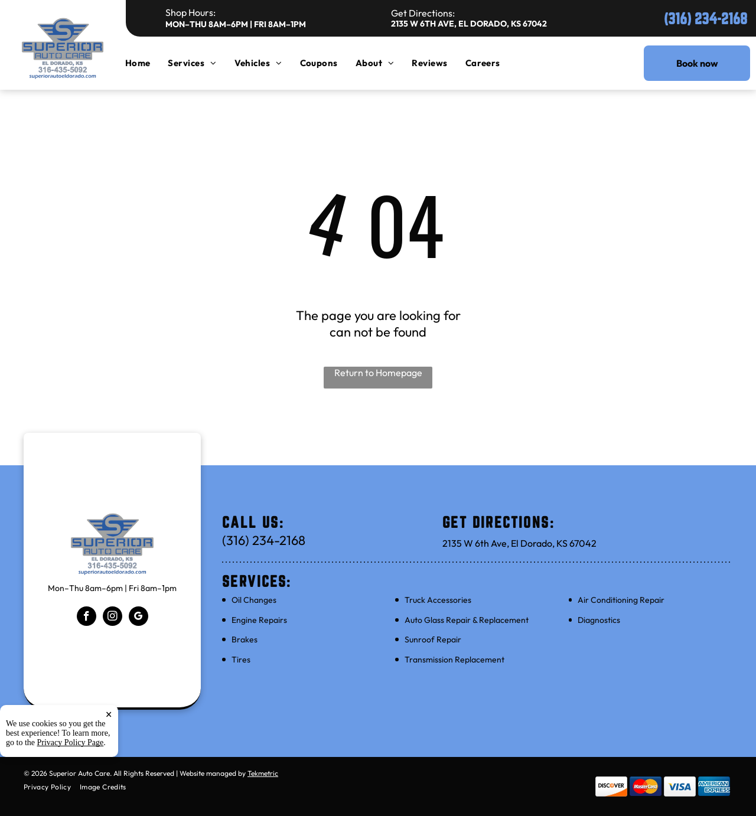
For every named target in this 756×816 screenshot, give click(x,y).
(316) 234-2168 (705, 18)
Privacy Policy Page (70, 742)
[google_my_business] (138, 617)
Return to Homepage (378, 372)
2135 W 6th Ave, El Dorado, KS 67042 (469, 23)
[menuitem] (146, 62)
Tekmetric (262, 773)
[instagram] (112, 617)
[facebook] (86, 617)
